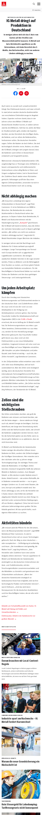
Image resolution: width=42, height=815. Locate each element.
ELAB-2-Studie (26, 319)
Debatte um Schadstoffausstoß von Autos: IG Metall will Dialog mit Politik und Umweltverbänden (19, 608)
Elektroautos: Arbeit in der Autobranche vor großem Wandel (18, 617)
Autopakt (23, 222)
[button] (37, 10)
